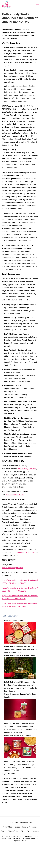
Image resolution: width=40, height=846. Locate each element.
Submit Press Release (11, 827)
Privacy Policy (26, 831)
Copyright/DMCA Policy (10, 831)
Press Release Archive (23, 823)
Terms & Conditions (29, 827)
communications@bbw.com (12, 568)
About (11, 823)
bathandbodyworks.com (27, 469)
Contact (36, 831)
